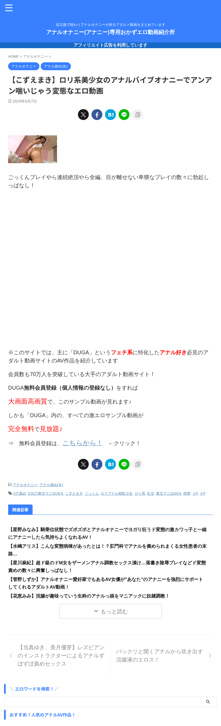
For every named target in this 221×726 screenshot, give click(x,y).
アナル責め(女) (51, 484)
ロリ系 (140, 492)
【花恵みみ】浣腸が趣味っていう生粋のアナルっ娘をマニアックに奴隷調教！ (93, 594)
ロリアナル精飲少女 (116, 492)
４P (203, 492)
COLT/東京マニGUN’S (45, 492)
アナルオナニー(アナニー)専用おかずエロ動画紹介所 (110, 32)
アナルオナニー (25, 484)
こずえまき (74, 492)
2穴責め (19, 492)
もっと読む (114, 610)
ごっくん (92, 492)
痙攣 (186, 492)
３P (195, 492)
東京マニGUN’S (168, 492)
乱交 (150, 492)
